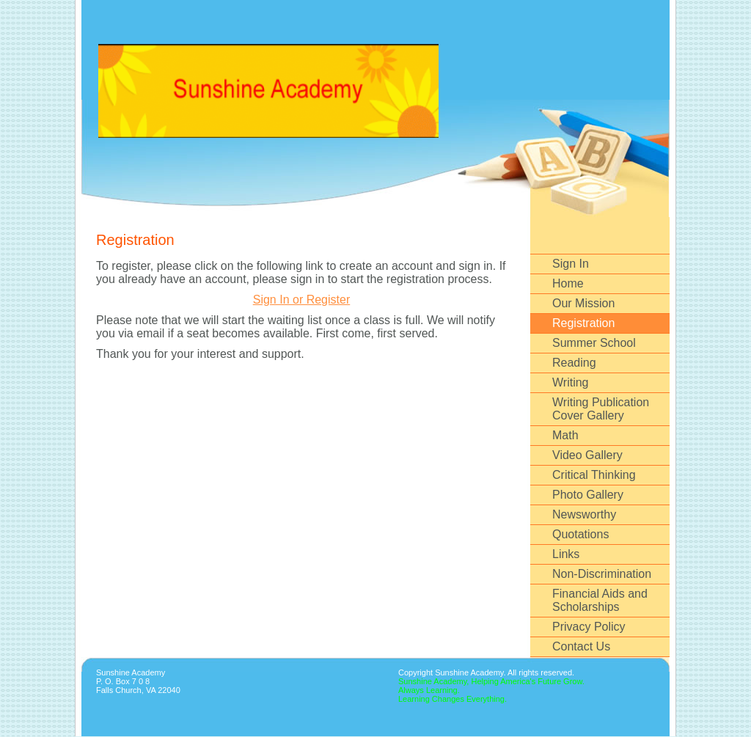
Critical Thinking (594, 475)
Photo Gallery (587, 494)
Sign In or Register (302, 299)
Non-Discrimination (601, 574)
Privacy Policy (589, 626)
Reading (574, 362)
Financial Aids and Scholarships (600, 600)
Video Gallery (587, 455)
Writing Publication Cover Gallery (600, 409)
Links (565, 554)
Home (568, 283)
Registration (583, 323)
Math (565, 435)
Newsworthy (584, 514)
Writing (570, 382)
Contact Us (581, 646)
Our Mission (583, 303)
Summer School (594, 343)
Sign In (570, 263)
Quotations (580, 534)
